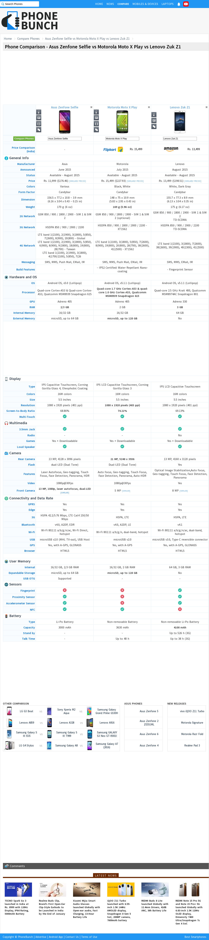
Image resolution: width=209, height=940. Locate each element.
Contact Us (72, 937)
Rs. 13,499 (180, 149)
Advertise (40, 937)
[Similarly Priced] (77, 181)
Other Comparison (16, 703)
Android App (56, 937)
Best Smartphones (195, 937)
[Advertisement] (143, 21)
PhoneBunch (25, 937)
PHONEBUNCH (39, 20)
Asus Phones (133, 703)
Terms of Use (89, 937)
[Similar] (65, 492)
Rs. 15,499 (122, 149)
